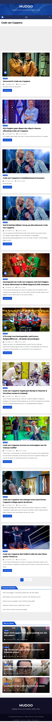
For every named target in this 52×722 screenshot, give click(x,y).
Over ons (23, 720)
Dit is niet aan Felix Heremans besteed (15, 609)
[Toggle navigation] (26, 17)
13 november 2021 (9, 559)
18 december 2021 (9, 230)
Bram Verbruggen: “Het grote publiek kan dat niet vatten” (21, 592)
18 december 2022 (9, 84)
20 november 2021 (9, 505)
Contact (29, 720)
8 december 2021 (9, 342)
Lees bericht (7, 90)
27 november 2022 (9, 134)
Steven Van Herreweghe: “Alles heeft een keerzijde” (19, 601)
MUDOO (26, 6)
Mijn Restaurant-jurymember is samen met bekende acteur (22, 597)
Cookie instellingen (39, 716)
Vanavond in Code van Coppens (16, 81)
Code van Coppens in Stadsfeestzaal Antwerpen (23, 178)
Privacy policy (35, 720)
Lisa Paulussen (21, 134)
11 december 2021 (9, 287)
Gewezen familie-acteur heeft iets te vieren (16, 605)
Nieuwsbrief (16, 720)
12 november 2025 (11, 639)
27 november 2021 (9, 450)
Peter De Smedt (21, 84)
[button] (49, 17)
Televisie (5, 78)
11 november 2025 (11, 673)
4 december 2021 (9, 396)
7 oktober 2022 (9, 181)
